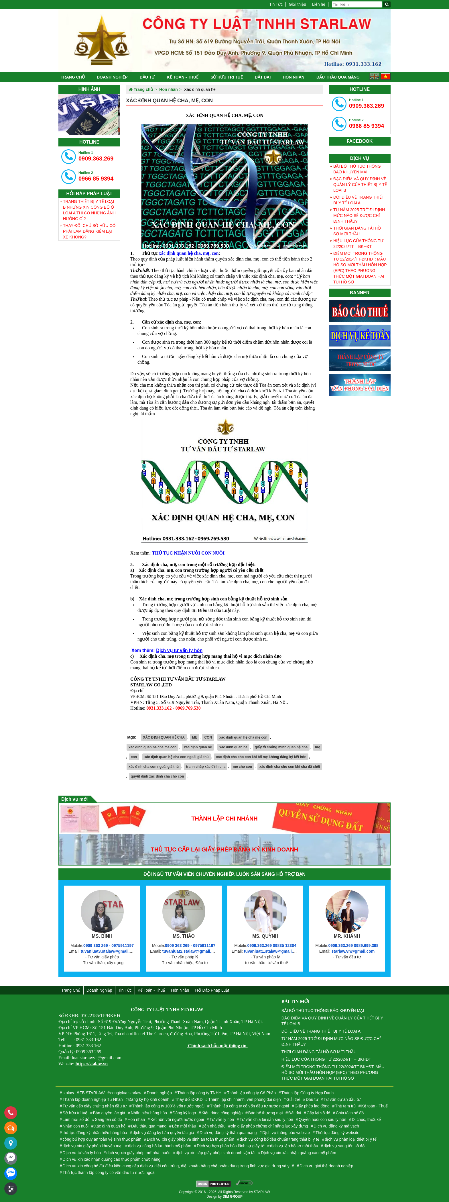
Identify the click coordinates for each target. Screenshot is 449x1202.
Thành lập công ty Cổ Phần (251, 1093)
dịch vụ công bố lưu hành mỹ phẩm (159, 1146)
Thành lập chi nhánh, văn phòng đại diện (244, 1099)
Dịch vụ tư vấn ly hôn (179, 650)
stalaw (68, 1093)
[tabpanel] (89, 114)
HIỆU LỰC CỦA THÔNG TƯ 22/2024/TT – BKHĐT (358, 243)
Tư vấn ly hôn (222, 1119)
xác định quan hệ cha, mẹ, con (189, 253)
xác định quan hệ (198, 747)
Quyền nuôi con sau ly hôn (322, 1119)
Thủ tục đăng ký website (337, 1132)
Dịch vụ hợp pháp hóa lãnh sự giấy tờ (230, 1146)
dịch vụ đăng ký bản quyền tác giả (163, 1132)
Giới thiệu (297, 4)
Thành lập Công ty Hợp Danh (307, 1093)
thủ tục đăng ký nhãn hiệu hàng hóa (95, 1132)
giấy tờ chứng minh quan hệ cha (281, 747)
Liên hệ (318, 4)
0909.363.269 (95, 156)
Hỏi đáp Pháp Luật (212, 990)
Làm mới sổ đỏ (76, 1119)
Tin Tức (276, 4)
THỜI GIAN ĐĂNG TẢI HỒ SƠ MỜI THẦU (357, 231)
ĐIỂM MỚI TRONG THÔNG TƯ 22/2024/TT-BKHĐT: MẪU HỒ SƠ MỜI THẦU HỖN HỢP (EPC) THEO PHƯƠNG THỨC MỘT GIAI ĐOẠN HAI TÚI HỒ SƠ (360, 267)
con (134, 757)
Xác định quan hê (110, 1126)
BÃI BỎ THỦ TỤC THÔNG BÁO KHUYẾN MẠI (357, 169)
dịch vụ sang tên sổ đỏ (344, 1146)
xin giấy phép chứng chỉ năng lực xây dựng (269, 1126)
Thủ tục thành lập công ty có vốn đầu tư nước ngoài (109, 1172)
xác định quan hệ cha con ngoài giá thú (176, 757)
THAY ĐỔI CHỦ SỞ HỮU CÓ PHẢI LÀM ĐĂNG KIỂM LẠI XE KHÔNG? (89, 231)
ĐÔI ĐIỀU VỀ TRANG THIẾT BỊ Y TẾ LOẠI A (358, 200)
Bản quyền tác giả (109, 1113)
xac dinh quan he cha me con (152, 747)
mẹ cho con (242, 767)
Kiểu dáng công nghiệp (222, 1113)
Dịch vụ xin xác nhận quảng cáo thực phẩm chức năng (111, 1159)
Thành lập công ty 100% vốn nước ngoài (168, 1106)
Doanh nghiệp (112, 77)
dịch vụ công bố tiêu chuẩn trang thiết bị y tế (279, 1139)
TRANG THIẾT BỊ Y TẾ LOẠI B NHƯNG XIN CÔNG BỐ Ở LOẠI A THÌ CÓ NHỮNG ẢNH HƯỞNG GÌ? (89, 210)
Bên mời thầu (184, 1126)
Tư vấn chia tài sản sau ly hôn (266, 1119)
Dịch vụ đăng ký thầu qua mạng (228, 1132)
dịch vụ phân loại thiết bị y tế (350, 1139)
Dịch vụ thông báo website (286, 1132)
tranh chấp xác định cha (205, 767)
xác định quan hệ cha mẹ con (243, 737)
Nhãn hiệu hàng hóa (149, 1113)
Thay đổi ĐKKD (189, 1099)
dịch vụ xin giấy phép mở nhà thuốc (138, 1152)
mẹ (317, 747)
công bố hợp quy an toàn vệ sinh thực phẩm (102, 1139)
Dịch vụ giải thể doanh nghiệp (326, 1166)
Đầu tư (147, 77)
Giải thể (293, 1099)
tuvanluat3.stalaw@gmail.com (109, 951)
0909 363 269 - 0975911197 (108, 945)
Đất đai (263, 77)
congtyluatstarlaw (125, 1093)
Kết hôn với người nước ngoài (177, 1119)
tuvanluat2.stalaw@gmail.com (191, 951)
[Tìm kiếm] (387, 4)
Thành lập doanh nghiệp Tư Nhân (93, 1099)
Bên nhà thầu (214, 1126)
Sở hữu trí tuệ (226, 77)
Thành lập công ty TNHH (199, 1093)
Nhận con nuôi (76, 1126)
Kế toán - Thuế (182, 77)
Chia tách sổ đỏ (350, 1113)
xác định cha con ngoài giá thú (154, 767)
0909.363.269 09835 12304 (271, 945)
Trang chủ (73, 77)
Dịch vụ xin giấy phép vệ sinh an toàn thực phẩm (190, 1139)
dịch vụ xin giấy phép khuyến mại (93, 1146)
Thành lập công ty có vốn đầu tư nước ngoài (249, 1106)
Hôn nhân (293, 77)
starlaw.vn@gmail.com (353, 951)
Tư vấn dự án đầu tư (342, 1099)
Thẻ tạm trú (345, 1106)
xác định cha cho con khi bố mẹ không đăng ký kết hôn (261, 757)
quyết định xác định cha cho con (157, 776)
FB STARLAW (92, 1093)
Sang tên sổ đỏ (108, 1119)
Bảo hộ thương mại (265, 1113)
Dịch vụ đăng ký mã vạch (336, 1126)
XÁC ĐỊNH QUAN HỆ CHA (164, 737)
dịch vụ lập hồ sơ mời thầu (294, 1146)
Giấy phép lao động (312, 1106)
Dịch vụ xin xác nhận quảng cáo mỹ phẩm (298, 1152)
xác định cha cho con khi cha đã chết (289, 767)
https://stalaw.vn (92, 1063)
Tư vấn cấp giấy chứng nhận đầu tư (95, 1106)
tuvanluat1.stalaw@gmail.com (272, 951)
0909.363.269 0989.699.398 (353, 945)
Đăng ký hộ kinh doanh (148, 1099)
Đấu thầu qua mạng (338, 77)
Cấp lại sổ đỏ (318, 1113)
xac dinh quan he (233, 747)
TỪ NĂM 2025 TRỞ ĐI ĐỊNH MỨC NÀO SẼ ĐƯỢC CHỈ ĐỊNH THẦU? (359, 215)
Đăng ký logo (184, 1113)
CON (208, 737)
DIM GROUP (233, 1197)
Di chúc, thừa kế (366, 1119)
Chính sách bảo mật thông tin (217, 1045)
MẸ (194, 737)
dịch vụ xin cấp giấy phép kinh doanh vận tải (215, 1152)
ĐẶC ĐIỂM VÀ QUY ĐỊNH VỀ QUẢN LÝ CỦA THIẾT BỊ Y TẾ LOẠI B (360, 185)
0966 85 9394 (95, 176)
